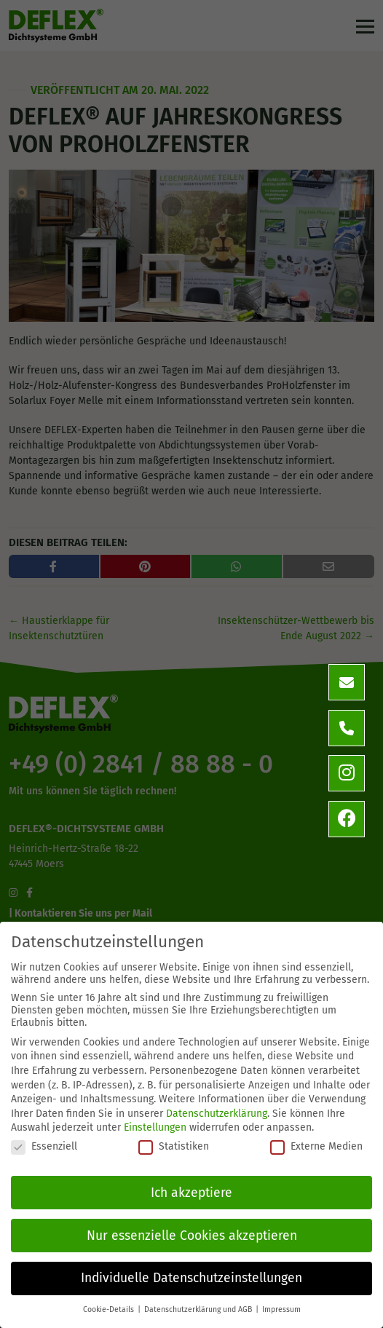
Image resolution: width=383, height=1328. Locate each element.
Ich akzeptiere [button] (191, 1193)
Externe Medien (316, 1146)
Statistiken (173, 1146)
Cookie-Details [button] (109, 1309)
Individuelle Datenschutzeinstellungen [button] (191, 1278)
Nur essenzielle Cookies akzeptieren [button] (192, 1236)
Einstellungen (155, 1127)
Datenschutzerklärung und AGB (199, 1309)
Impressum (281, 1309)
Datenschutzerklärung (216, 1113)
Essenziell (44, 1146)
